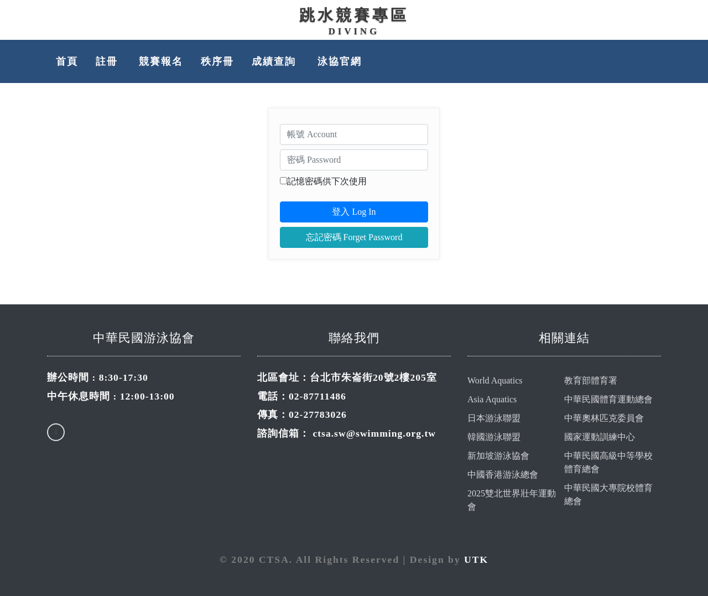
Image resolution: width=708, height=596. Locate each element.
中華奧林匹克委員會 (604, 418)
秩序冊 (217, 61)
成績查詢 (275, 61)
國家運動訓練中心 (599, 437)
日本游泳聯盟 (493, 418)
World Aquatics (495, 380)
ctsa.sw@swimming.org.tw (374, 433)
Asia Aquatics (492, 399)
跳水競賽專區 (354, 15)
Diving (354, 31)
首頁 (67, 61)
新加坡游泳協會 (498, 455)
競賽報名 (161, 61)
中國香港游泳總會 (502, 474)
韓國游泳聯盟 (493, 437)
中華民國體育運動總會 (608, 399)
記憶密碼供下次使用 (327, 181)
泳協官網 (339, 61)
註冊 (108, 61)
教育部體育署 (590, 380)
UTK (476, 559)
